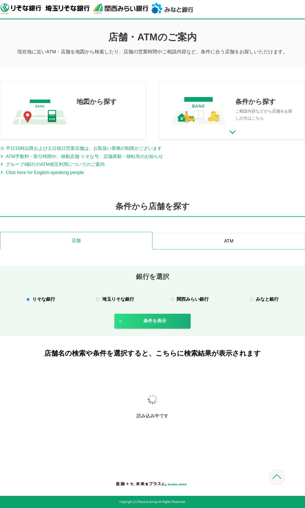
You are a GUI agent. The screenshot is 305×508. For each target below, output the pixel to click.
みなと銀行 (267, 299)
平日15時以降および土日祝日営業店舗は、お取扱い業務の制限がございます (84, 148)
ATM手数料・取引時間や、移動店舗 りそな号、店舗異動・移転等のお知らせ (84, 156)
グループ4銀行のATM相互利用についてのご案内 (55, 164)
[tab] (76, 241)
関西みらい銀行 (193, 299)
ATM (229, 241)
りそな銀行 (43, 299)
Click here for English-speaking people (45, 172)
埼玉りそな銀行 (118, 299)
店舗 (76, 240)
